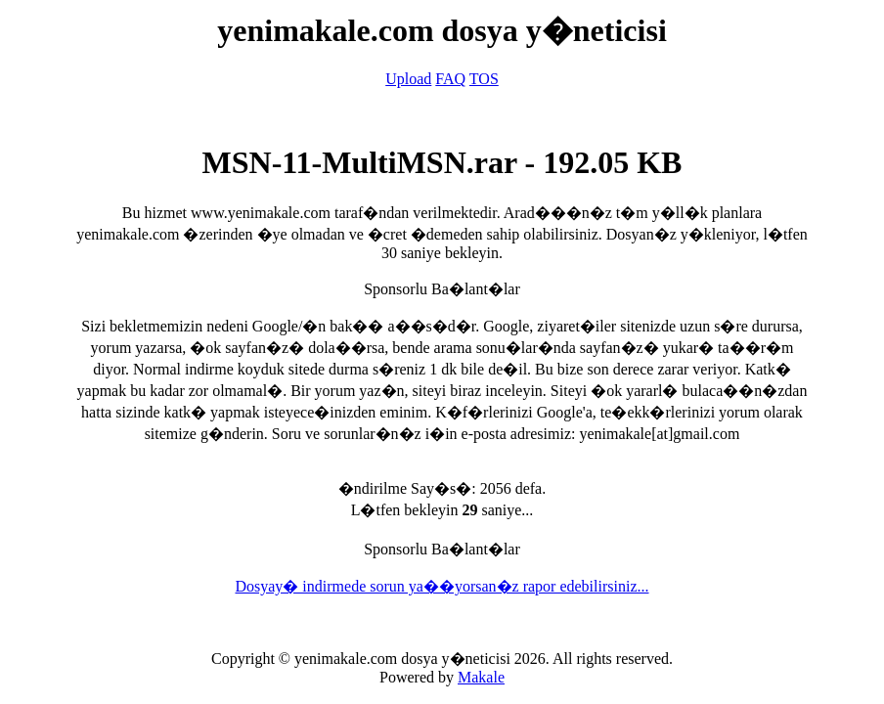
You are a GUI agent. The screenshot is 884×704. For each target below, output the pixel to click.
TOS (484, 78)
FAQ (450, 78)
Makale (481, 677)
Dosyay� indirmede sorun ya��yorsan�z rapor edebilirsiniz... (441, 586)
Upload (408, 78)
